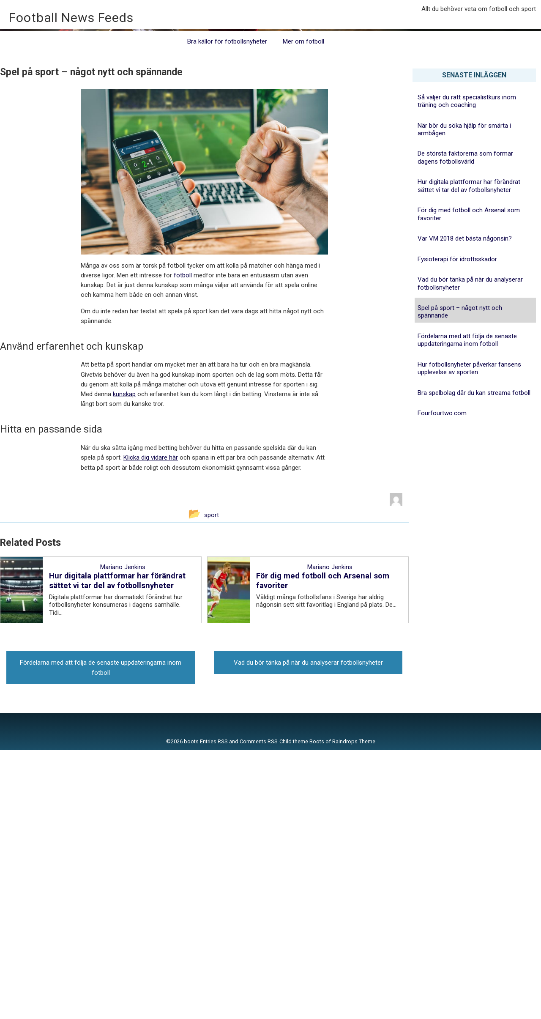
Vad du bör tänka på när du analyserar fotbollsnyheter (470, 552)
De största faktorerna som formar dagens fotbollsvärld (465, 426)
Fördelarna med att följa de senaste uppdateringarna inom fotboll (467, 608)
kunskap (124, 663)
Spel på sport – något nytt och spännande (460, 580)
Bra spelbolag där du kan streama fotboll (474, 661)
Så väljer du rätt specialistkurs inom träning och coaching (467, 369)
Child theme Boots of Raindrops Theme (327, 1010)
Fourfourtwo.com (442, 682)
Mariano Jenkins (122, 836)
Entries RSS (214, 1010)
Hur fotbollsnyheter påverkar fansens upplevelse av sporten (469, 636)
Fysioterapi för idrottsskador (457, 527)
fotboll (183, 544)
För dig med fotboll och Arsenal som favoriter (469, 482)
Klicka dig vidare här (150, 726)
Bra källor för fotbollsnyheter (227, 310)
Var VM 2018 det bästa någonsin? (465, 507)
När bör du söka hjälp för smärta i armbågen (464, 397)
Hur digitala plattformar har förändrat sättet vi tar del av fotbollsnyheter (469, 454)
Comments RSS (259, 1010)
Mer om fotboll (303, 310)
